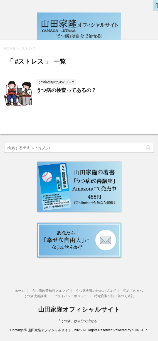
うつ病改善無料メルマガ (50, 291)
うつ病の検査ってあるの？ (66, 90)
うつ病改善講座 (35, 296)
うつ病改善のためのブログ (96, 291)
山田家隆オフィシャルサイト (79, 309)
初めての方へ (133, 291)
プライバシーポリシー (70, 296)
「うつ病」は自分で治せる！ (79, 321)
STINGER (139, 330)
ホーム (20, 291)
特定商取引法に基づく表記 (114, 296)
